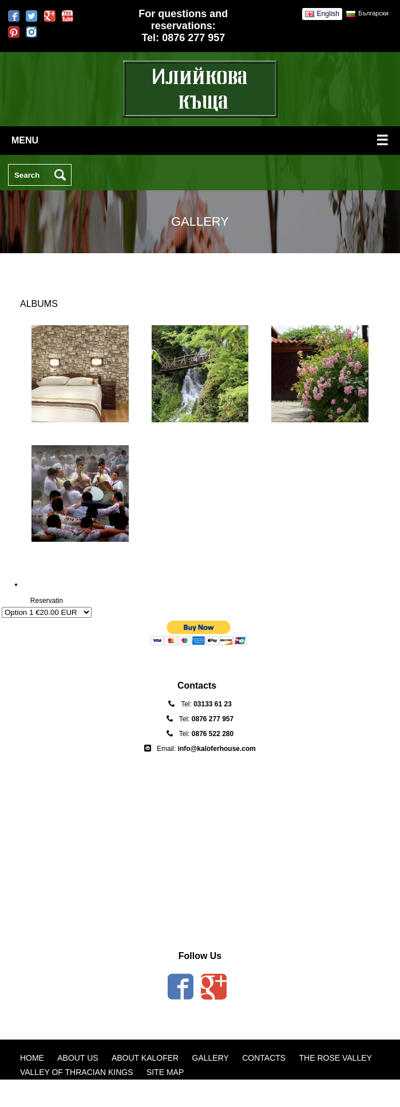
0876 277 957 (193, 37)
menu (200, 140)
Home (32, 1057)
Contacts (264, 1057)
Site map (165, 1072)
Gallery (210, 1057)
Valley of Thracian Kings (76, 1072)
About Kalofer (145, 1057)
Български (373, 13)
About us (77, 1057)
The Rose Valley (335, 1057)
